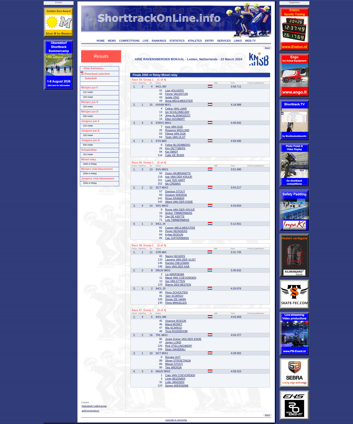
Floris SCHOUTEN (176, 292)
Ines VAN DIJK (174, 126)
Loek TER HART (175, 180)
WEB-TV (250, 40)
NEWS (112, 40)
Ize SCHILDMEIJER (177, 112)
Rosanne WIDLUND (177, 130)
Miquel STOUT (174, 363)
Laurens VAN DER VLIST (180, 259)
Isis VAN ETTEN (175, 281)
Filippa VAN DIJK (175, 133)
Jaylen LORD (173, 342)
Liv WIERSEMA (174, 274)
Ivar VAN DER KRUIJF (178, 176)
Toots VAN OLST (175, 137)
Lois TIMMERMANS (177, 219)
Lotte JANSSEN (174, 382)
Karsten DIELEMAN (177, 263)
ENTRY (209, 40)
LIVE (146, 40)
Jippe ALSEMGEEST (177, 115)
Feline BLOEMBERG (177, 144)
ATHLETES (195, 40)
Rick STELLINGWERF (178, 345)
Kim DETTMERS (175, 148)
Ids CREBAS (173, 183)
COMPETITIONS (129, 40)
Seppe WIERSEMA (177, 385)
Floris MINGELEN (176, 302)
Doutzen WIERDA (176, 194)
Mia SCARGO (173, 327)
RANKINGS (159, 40)
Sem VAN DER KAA (177, 266)
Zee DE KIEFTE (175, 216)
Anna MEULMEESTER (179, 100)
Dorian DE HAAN (175, 299)
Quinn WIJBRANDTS (178, 173)
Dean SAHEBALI (175, 349)
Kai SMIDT (171, 151)
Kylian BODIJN (174, 234)
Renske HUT (173, 357)
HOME (101, 40)
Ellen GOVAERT (175, 118)
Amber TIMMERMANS (178, 213)
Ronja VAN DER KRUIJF (180, 209)
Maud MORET (173, 324)
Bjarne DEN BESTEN (178, 284)
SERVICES (224, 40)
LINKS (238, 40)
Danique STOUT (175, 191)
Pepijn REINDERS (176, 231)
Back (267, 48)
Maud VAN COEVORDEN (180, 277)
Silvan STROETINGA (178, 360)
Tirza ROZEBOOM (176, 331)
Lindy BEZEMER (175, 378)
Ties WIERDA (173, 367)
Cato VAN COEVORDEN (180, 375)
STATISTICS (177, 40)
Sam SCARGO (174, 295)
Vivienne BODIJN (175, 320)
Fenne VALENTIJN (176, 93)
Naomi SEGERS (175, 256)
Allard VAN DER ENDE (179, 201)
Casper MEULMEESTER (180, 227)
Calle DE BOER (174, 155)
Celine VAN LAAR (176, 108)
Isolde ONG (172, 97)
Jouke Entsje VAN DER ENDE (183, 338)
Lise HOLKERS (174, 90)
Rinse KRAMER (174, 198)
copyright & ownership (176, 420)
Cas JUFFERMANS (177, 238)
